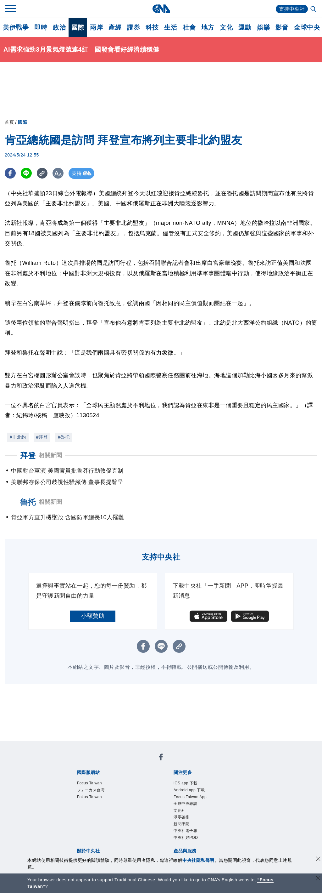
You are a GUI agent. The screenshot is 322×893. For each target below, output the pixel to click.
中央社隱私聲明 (198, 860)
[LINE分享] (26, 173)
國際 (77, 27)
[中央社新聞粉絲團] (161, 758)
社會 (189, 27)
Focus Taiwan (89, 783)
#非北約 (18, 437)
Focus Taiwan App (190, 797)
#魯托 (63, 437)
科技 (152, 27)
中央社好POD (186, 837)
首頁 (9, 122)
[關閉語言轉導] (318, 879)
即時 (40, 27)
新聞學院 (181, 824)
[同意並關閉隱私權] (318, 859)
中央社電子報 (185, 830)
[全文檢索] (313, 9)
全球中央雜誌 (185, 803)
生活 (170, 27)
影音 (281, 27)
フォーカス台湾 (91, 790)
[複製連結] (42, 173)
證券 (133, 27)
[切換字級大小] (58, 173)
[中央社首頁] (161, 8)
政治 (59, 27)
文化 (226, 27)
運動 (244, 27)
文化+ (179, 810)
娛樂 (263, 27)
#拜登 (42, 437)
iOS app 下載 (185, 783)
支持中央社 (292, 9)
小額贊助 (92, 616)
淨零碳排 (181, 817)
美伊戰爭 (16, 27)
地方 (207, 27)
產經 (114, 27)
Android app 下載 (189, 790)
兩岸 (96, 27)
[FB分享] (10, 173)
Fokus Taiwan (89, 797)
